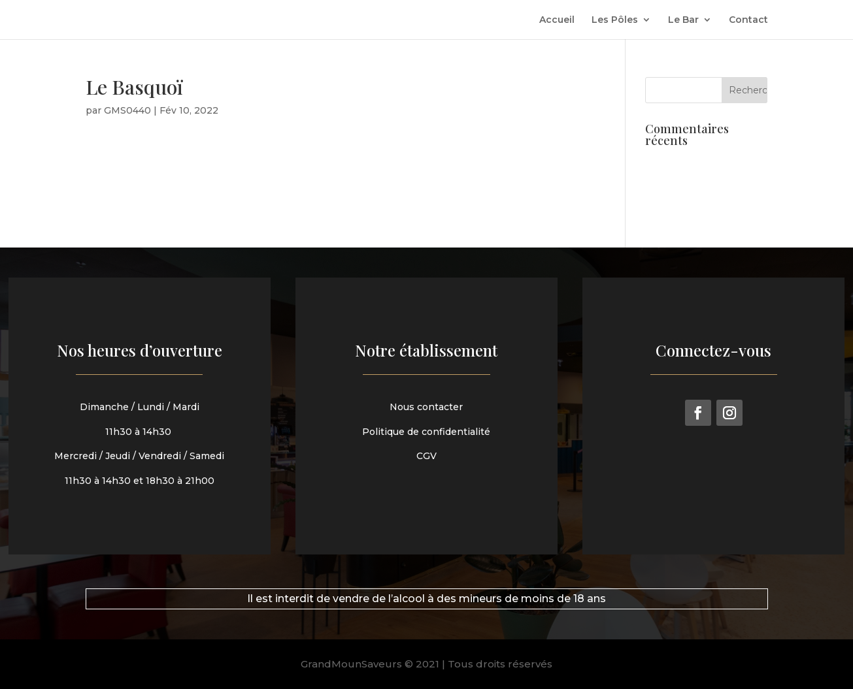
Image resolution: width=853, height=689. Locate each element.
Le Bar (683, 20)
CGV (427, 454)
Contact (748, 20)
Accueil (557, 20)
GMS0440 (127, 110)
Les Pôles (615, 20)
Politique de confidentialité (426, 430)
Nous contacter (426, 407)
